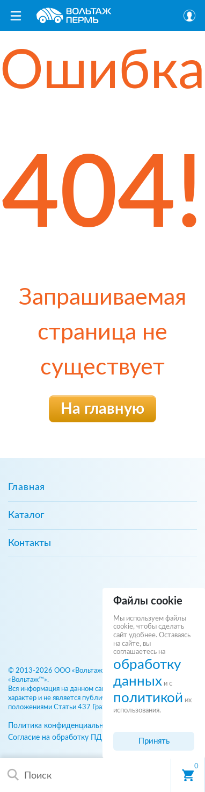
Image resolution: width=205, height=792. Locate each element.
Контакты (29, 543)
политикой (148, 698)
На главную (102, 409)
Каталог (26, 515)
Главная (26, 487)
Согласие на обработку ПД (55, 737)
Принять (154, 741)
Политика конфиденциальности (64, 726)
